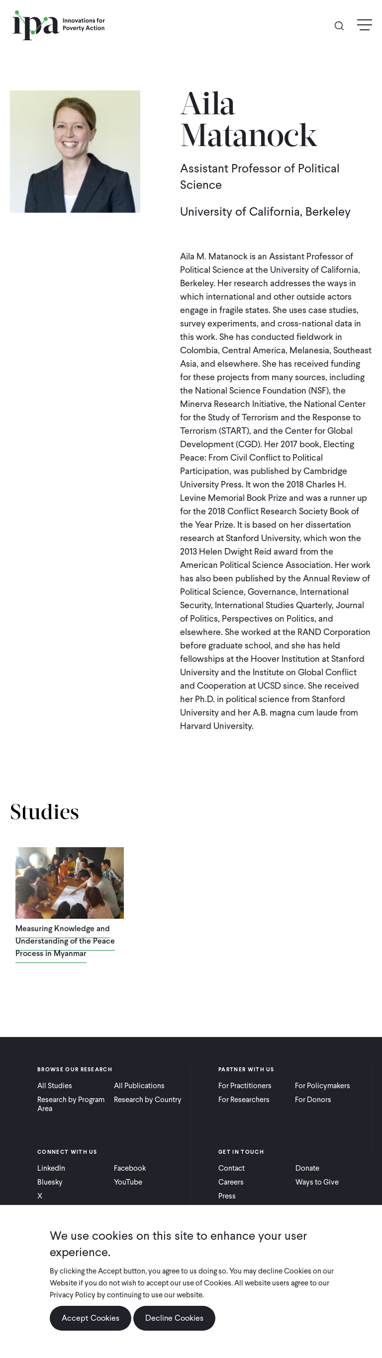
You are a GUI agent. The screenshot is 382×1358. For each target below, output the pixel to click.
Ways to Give (317, 1182)
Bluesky (50, 1182)
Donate (307, 1168)
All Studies (54, 1085)
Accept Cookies (90, 1318)
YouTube (128, 1182)
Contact (231, 1168)
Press (227, 1196)
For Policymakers (322, 1085)
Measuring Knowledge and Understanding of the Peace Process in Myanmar (65, 941)
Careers (231, 1182)
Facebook (130, 1168)
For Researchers (244, 1099)
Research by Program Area (70, 1104)
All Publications (139, 1085)
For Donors (313, 1099)
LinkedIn (51, 1168)
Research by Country (148, 1099)
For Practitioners (245, 1085)
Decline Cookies (174, 1318)
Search (343, 25)
